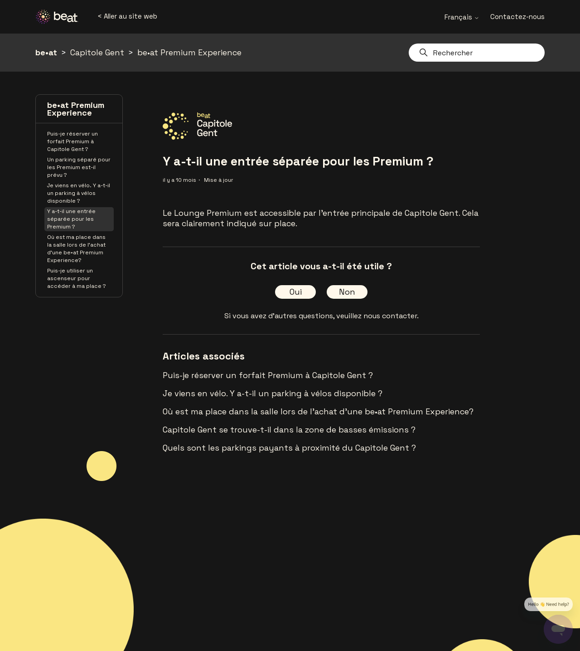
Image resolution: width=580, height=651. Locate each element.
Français (462, 17)
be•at (46, 52)
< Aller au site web (127, 16)
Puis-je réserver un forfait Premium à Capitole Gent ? (72, 141)
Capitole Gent (97, 52)
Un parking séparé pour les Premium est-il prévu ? (79, 167)
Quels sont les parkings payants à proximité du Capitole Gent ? (289, 447)
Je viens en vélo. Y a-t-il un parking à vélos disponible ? (78, 193)
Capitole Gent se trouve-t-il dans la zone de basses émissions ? (289, 429)
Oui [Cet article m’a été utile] (296, 292)
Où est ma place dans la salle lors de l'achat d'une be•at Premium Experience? (76, 248)
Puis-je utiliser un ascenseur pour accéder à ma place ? (76, 278)
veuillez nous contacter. (377, 316)
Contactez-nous (517, 16)
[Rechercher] (477, 53)
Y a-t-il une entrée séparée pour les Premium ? (71, 219)
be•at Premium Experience (189, 52)
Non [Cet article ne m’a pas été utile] (347, 292)
